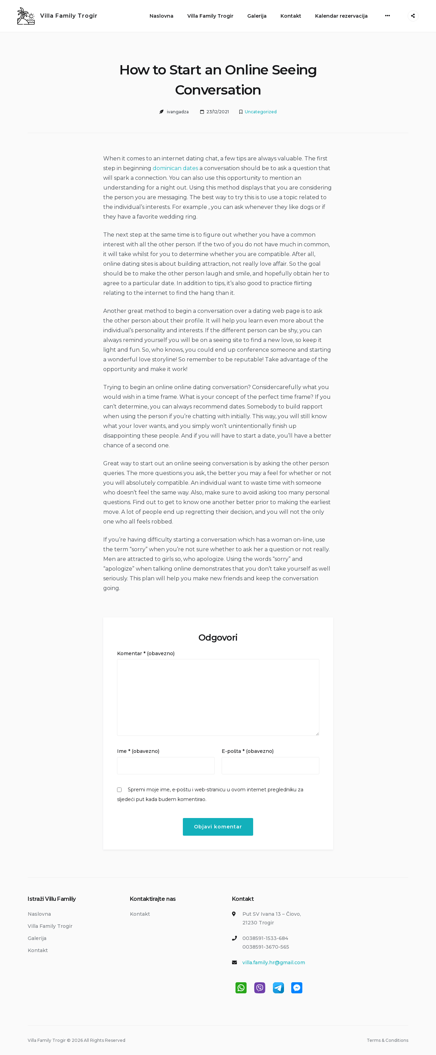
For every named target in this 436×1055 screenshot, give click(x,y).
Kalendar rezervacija (341, 16)
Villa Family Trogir (69, 15)
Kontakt (291, 16)
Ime (138, 751)
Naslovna (161, 16)
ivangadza (178, 111)
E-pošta (248, 751)
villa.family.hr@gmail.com (273, 962)
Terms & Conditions (387, 1040)
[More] (388, 16)
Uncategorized (261, 111)
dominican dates (175, 168)
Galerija (257, 16)
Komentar (146, 653)
